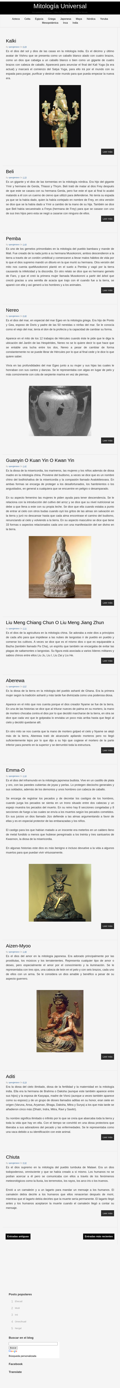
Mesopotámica (50, 22)
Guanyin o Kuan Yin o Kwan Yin (40, 460)
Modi (17, 1308)
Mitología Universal (60, 6)
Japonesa (65, 19)
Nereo (12, 310)
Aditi (10, 1076)
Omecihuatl (20, 1321)
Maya (79, 19)
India (75, 22)
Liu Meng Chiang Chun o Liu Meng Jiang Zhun (55, 622)
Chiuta (13, 1157)
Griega (51, 19)
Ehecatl (18, 1301)
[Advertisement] (32, 1267)
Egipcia (39, 19)
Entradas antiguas (18, 1236)
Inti (16, 1315)
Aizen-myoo (18, 945)
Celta (27, 19)
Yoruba (104, 19)
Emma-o (15, 770)
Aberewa (15, 680)
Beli (10, 171)
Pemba (13, 238)
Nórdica (91, 19)
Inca (65, 22)
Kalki (11, 40)
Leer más (107, 151)
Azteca (16, 19)
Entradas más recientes (99, 1236)
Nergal (18, 1328)
